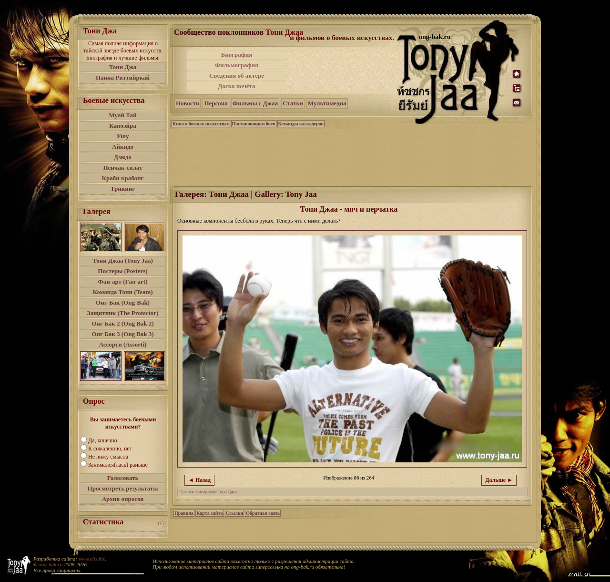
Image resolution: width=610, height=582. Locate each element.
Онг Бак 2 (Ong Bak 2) (122, 323)
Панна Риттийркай (123, 77)
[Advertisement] (342, 70)
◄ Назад (199, 480)
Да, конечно (102, 440)
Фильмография (236, 65)
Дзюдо (123, 157)
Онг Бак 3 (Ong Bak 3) (122, 333)
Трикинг (123, 188)
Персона (215, 103)
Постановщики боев (253, 123)
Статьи (293, 103)
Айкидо (122, 146)
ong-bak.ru (50, 564)
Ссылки (235, 513)
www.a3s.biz (92, 559)
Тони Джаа (284, 32)
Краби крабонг (123, 178)
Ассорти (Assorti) (123, 344)
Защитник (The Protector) (123, 313)
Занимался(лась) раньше (118, 464)
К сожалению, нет (110, 448)
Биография (237, 54)
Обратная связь (263, 513)
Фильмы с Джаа (255, 103)
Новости (187, 103)
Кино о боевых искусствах (201, 123)
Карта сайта (209, 513)
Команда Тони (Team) (122, 292)
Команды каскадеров (301, 123)
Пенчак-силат (122, 167)
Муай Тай (122, 115)
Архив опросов (123, 498)
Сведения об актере (236, 75)
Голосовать (123, 477)
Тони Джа (123, 67)
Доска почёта (236, 86)
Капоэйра (122, 125)
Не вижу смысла (108, 456)
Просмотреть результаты (123, 488)
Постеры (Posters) (122, 271)
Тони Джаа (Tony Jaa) (122, 260)
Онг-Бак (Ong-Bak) (123, 302)
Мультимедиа (327, 103)
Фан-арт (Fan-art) (123, 281)
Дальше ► (499, 480)
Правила (183, 513)
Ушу (123, 136)
